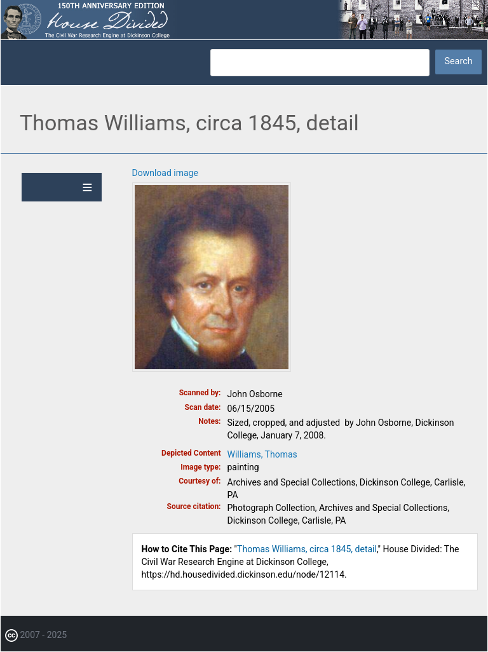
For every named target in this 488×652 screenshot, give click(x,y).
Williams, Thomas (262, 454)
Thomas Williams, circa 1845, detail (307, 549)
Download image (165, 173)
